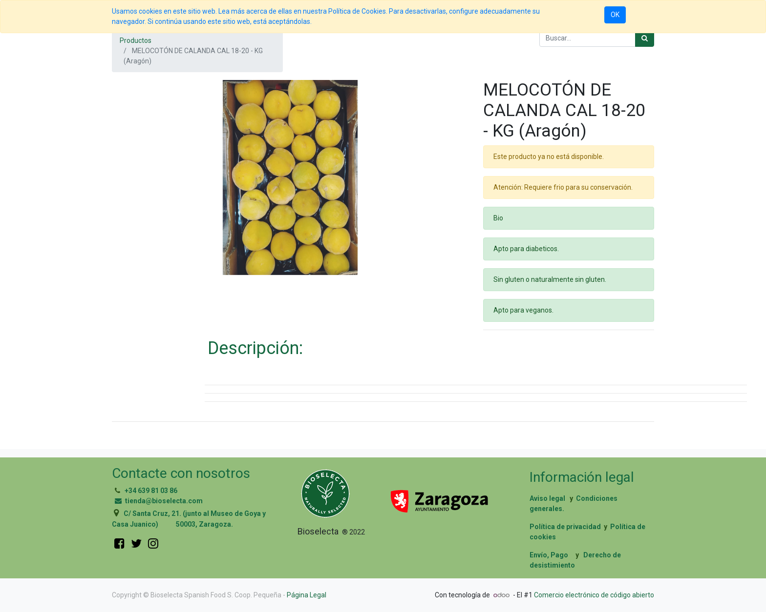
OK (615, 15)
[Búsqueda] (644, 38)
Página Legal (306, 595)
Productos (135, 40)
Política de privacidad (565, 527)
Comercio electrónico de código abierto (594, 595)
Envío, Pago (549, 555)
